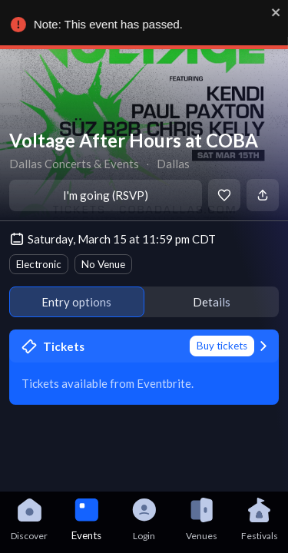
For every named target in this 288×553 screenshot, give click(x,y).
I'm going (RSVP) (105, 195)
